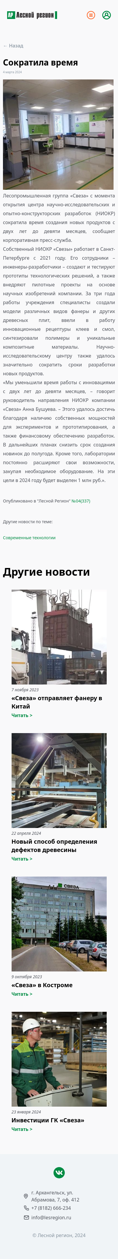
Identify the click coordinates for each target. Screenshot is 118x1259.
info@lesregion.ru (51, 1217)
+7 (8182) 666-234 (51, 1208)
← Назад (13, 45)
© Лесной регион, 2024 (59, 1235)
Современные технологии (29, 537)
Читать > (22, 715)
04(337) (83, 501)
